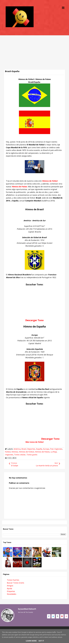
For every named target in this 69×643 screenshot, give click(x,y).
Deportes (31, 449)
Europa (46, 449)
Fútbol (8, 452)
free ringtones (56, 449)
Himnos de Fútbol (26, 452)
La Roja (54, 452)
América (17, 449)
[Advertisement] (34, 49)
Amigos (10, 585)
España (39, 449)
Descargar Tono (50, 438)
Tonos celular (20, 454)
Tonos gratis (32, 454)
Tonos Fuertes (13, 580)
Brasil (23, 449)
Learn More (31, 641)
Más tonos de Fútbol (34, 442)
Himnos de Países (19, 186)
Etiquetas (11, 591)
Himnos (15, 452)
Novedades (11, 594)
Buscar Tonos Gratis (15, 583)
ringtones (9, 454)
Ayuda (9, 588)
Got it (41, 641)
